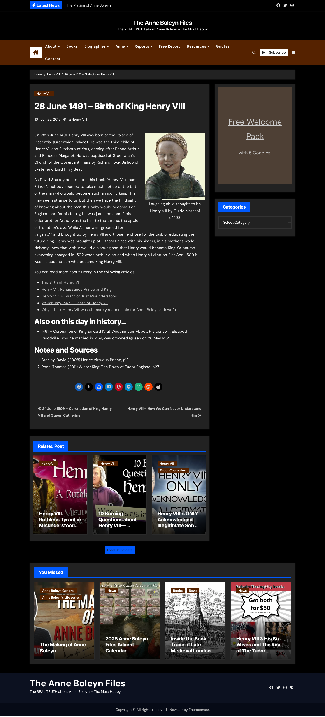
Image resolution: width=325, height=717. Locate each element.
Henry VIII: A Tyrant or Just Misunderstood (79, 296)
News (112, 589)
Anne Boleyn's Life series (61, 596)
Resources (197, 46)
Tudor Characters (173, 470)
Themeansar (199, 710)
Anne (121, 46)
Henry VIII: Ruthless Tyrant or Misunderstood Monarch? (60, 522)
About (51, 46)
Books (72, 46)
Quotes (223, 46)
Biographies (95, 46)
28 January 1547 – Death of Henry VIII (75, 302)
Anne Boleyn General (58, 589)
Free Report (169, 46)
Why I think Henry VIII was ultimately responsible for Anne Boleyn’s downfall (110, 309)
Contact (53, 58)
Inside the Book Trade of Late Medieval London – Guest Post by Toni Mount (192, 651)
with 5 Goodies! (255, 153)
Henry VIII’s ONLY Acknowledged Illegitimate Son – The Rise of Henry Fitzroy (178, 525)
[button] (293, 53)
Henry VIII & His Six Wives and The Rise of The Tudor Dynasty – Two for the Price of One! (259, 651)
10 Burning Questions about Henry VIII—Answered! (117, 522)
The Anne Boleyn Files (162, 22)
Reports (142, 46)
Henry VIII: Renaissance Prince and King (76, 289)
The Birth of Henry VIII (61, 282)
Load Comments (119, 549)
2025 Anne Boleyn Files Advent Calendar (126, 645)
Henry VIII (44, 93)
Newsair (176, 710)
